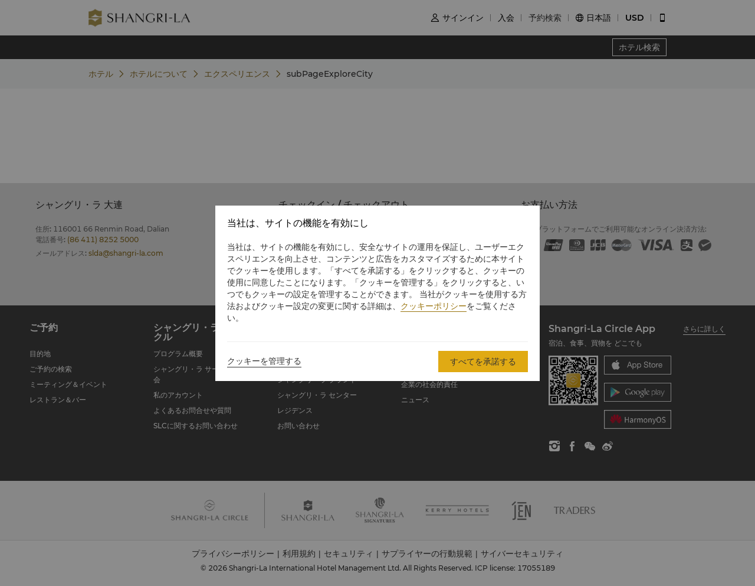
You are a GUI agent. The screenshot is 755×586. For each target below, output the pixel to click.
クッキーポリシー (434, 306)
